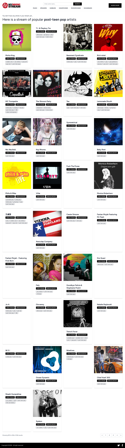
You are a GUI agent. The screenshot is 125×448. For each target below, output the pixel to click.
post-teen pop (55, 19)
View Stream (10, 58)
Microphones (76, 8)
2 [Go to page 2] (109, 435)
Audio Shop (115, 5)
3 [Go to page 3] (113, 435)
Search (77, 4)
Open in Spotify (21, 58)
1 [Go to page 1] (105, 435)
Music (35, 8)
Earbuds (53, 8)
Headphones (63, 8)
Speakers (43, 8)
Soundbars (88, 8)
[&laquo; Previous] (102, 435)
